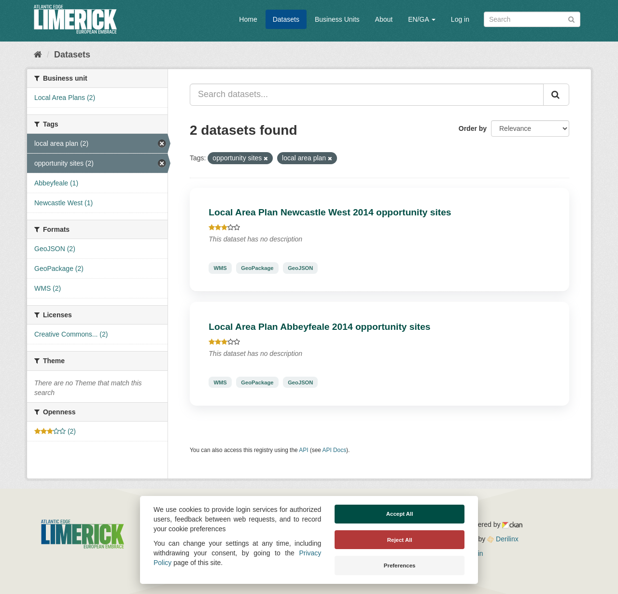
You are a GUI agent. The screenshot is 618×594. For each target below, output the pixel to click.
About (384, 19)
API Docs (335, 450)
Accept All (399, 514)
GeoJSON (300, 268)
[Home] (38, 54)
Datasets (286, 19)
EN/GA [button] (421, 19)
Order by (473, 128)
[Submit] (571, 18)
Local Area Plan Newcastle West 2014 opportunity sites (330, 212)
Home (248, 19)
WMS (219, 268)
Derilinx (503, 539)
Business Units (337, 19)
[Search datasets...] (367, 95)
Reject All (399, 540)
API (303, 450)
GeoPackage (257, 268)
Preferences (400, 565)
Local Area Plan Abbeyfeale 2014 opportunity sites (319, 327)
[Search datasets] (532, 19)
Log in (460, 19)
